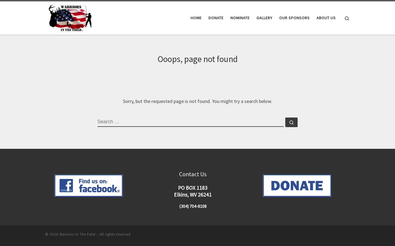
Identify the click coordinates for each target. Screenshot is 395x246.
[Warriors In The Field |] (71, 17)
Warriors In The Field (77, 234)
